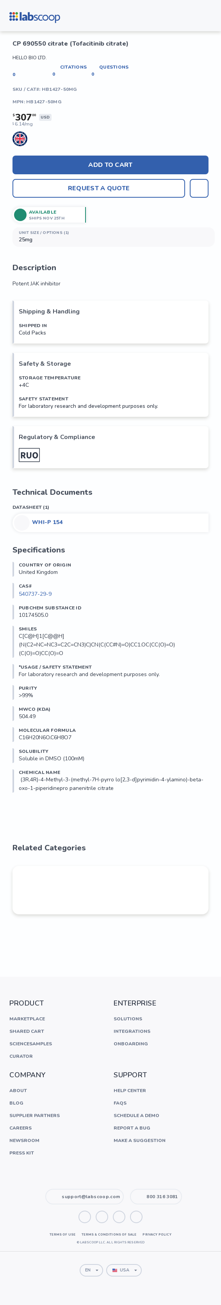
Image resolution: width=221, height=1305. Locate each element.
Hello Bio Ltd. (29, 58)
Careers (20, 1128)
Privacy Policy (157, 1234)
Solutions (128, 1019)
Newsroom (24, 1140)
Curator (21, 1056)
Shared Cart (26, 1031)
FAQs (120, 1103)
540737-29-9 (35, 594)
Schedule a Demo (136, 1115)
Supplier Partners (34, 1115)
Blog (16, 1103)
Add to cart (110, 165)
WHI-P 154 (47, 522)
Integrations (132, 1031)
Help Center (130, 1090)
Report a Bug (132, 1128)
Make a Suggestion (140, 1140)
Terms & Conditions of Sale (109, 1234)
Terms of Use (62, 1234)
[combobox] (91, 1270)
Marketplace (27, 1019)
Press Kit (21, 1153)
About (18, 1090)
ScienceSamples (30, 1044)
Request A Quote (98, 188)
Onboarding (131, 1044)
